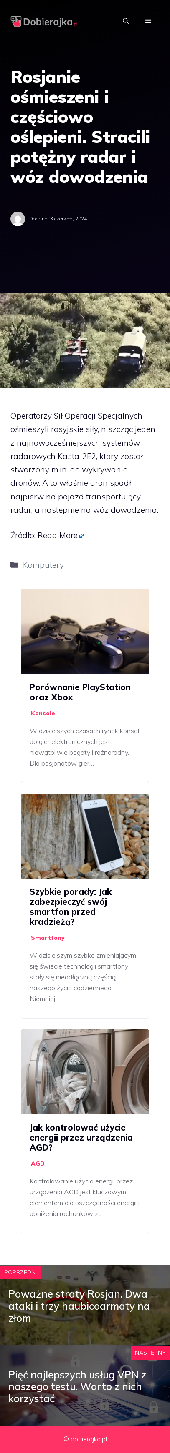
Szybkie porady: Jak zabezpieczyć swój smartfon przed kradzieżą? (71, 906)
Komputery (43, 565)
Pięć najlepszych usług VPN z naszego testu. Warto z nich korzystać (77, 1386)
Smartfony (48, 937)
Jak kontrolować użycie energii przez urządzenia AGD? (81, 1137)
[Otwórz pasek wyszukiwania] (125, 20)
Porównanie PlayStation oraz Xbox (80, 692)
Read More (58, 535)
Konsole (43, 713)
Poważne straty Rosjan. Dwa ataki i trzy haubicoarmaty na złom (79, 1306)
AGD (38, 1163)
